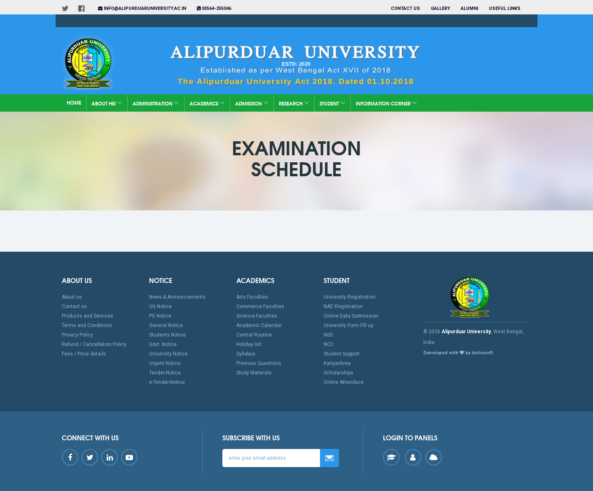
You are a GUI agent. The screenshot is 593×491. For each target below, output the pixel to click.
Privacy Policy (77, 335)
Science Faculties (256, 316)
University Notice (168, 354)
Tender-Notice (165, 373)
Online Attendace (344, 382)
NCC (329, 344)
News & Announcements (177, 297)
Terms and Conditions (87, 325)
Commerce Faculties (260, 306)
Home (74, 102)
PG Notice (160, 316)
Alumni (469, 8)
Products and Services (87, 316)
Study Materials (254, 373)
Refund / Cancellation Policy (94, 344)
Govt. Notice (163, 344)
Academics (207, 102)
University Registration (350, 297)
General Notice (166, 325)
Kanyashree (337, 363)
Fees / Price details (84, 354)
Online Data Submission (351, 316)
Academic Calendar (259, 325)
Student (333, 102)
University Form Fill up (348, 325)
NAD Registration (343, 306)
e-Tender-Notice (167, 382)
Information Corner (386, 102)
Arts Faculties (252, 297)
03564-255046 (214, 8)
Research (294, 102)
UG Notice (160, 306)
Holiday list (248, 344)
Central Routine (254, 335)
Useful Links (505, 8)
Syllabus (245, 354)
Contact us (405, 8)
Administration (156, 102)
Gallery (440, 8)
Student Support (342, 354)
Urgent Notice (164, 363)
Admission (251, 102)
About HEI (106, 102)
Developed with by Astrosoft (458, 352)
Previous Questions (258, 363)
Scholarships (338, 373)
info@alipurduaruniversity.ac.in (142, 8)
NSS (328, 335)
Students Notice (167, 335)
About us (72, 297)
